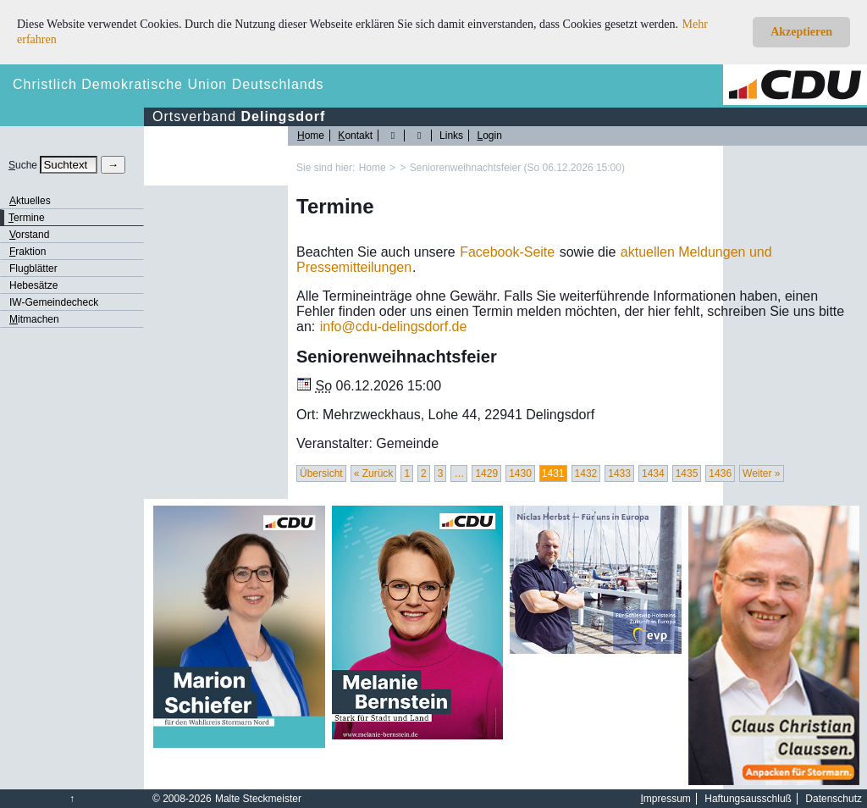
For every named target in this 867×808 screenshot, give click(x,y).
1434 (653, 473)
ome (310, 135)
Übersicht (321, 473)
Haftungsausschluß (748, 799)
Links (451, 135)
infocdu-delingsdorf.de (393, 326)
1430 (520, 473)
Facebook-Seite (507, 252)
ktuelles (30, 201)
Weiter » (761, 473)
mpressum (666, 799)
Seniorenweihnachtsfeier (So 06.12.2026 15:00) (517, 168)
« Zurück (374, 473)
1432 (586, 473)
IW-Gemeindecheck (53, 302)
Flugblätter (33, 268)
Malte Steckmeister (258, 799)
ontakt (355, 135)
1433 (619, 473)
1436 (720, 473)
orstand (29, 235)
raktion (27, 251)
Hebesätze (33, 285)
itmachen (34, 319)
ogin (489, 135)
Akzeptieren (801, 31)
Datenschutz (833, 799)
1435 (687, 473)
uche (22, 165)
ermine (26, 218)
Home (372, 168)
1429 (486, 473)
